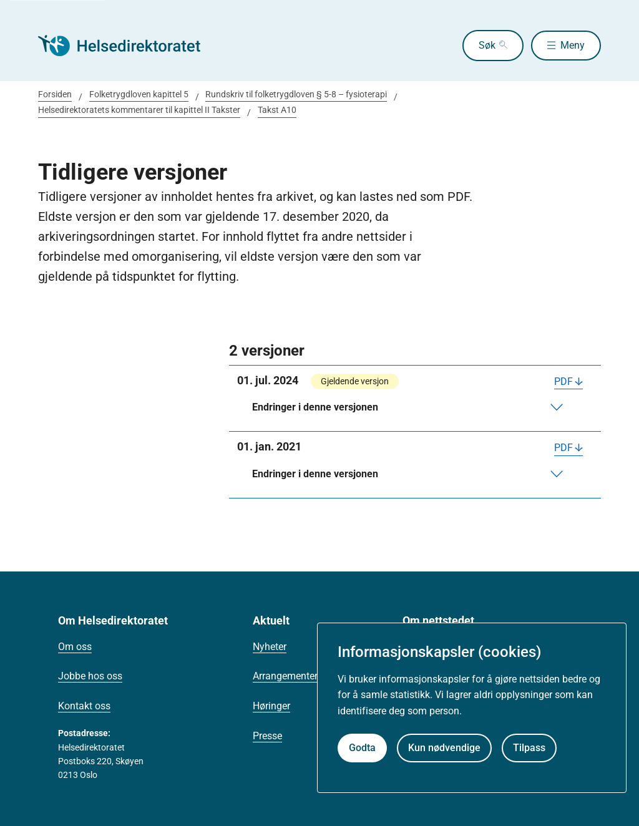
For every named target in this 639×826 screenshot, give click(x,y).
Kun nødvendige (444, 748)
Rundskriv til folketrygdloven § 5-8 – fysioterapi (296, 94)
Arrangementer (285, 676)
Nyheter (269, 647)
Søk (484, 45)
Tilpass (529, 748)
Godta (362, 748)
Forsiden (55, 94)
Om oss (75, 647)
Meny (572, 45)
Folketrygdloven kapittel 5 (138, 94)
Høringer (271, 706)
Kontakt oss (84, 706)
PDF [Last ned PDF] (563, 381)
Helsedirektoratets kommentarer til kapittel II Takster (139, 110)
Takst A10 (277, 110)
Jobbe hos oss (90, 676)
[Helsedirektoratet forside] (128, 45)
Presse (267, 736)
